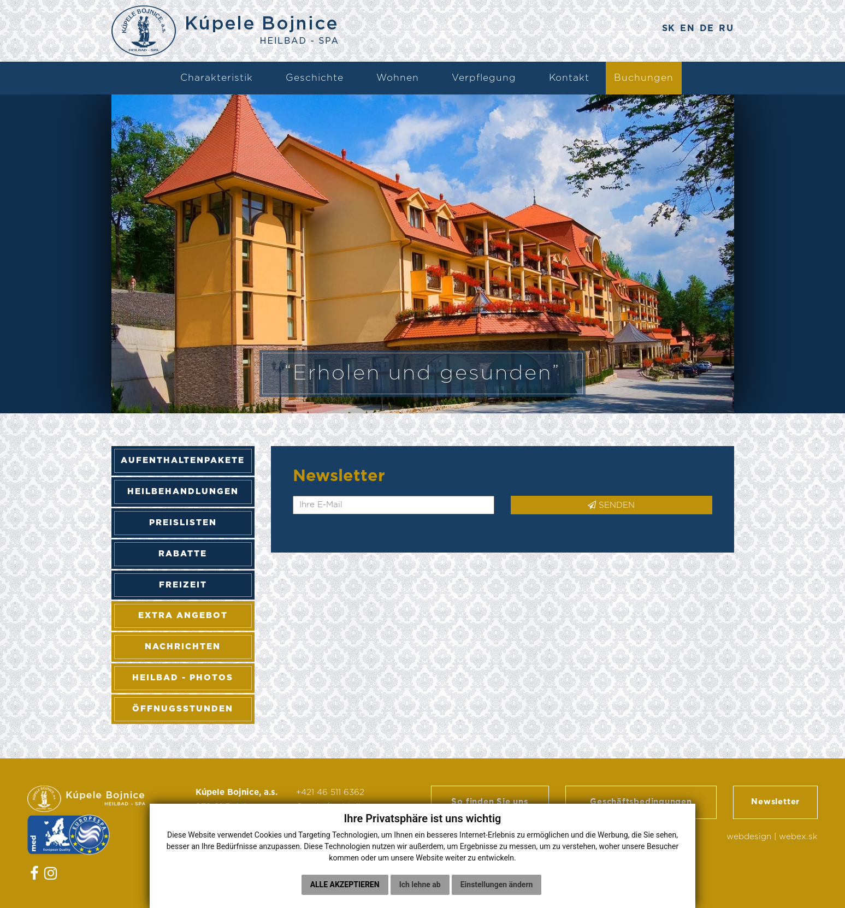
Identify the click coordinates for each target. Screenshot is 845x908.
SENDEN (611, 505)
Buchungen (643, 77)
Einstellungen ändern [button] (496, 884)
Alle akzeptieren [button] (345, 884)
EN (684, 29)
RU (726, 29)
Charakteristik (216, 77)
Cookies (212, 854)
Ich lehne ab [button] (420, 884)
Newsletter (775, 804)
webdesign (748, 840)
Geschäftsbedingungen (641, 804)
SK (664, 29)
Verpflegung (484, 77)
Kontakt (569, 77)
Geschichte (315, 77)
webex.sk (798, 840)
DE (705, 29)
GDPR (208, 840)
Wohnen (397, 77)
